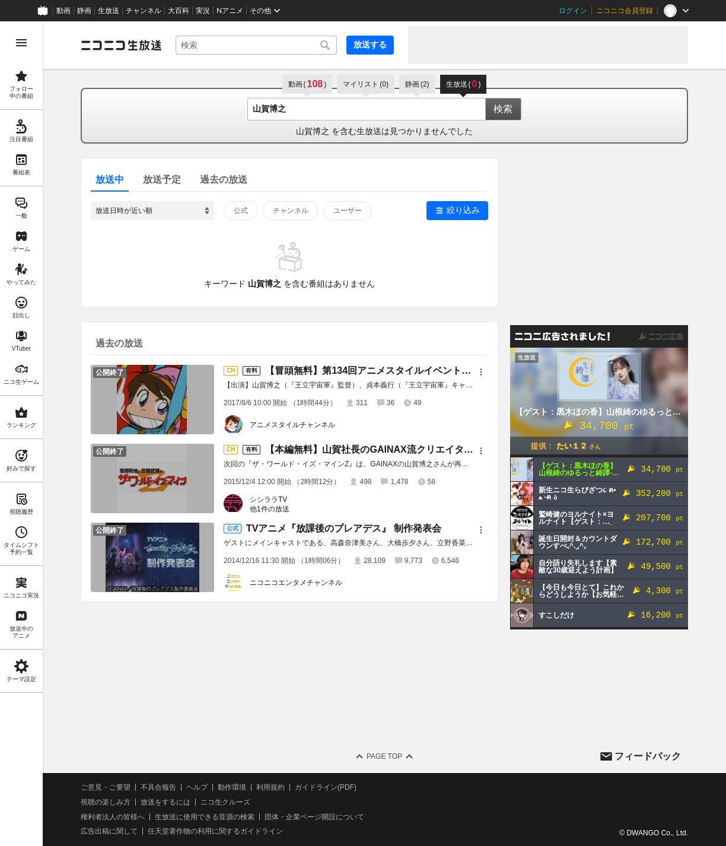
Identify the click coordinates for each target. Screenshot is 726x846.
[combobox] (256, 45)
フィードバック (647, 756)
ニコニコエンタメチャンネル (296, 582)
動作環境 (232, 787)
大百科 (178, 10)
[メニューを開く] (21, 43)
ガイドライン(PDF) (325, 787)
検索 (502, 109)
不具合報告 (158, 787)
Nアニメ (229, 10)
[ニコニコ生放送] (121, 45)
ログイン (573, 10)
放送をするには (165, 802)
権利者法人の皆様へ (113, 817)
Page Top (384, 756)
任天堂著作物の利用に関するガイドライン (215, 831)
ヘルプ (197, 787)
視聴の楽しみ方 (105, 802)
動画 (63, 10)
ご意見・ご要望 (105, 787)
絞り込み (463, 210)
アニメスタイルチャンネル (292, 425)
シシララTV (268, 499)
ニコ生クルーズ (225, 802)
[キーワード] (256, 45)
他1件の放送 (269, 509)
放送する (370, 44)
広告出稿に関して (109, 831)
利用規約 (270, 787)
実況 (203, 10)
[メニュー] (481, 372)
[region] (21, 433)
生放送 (108, 10)
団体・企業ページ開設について (314, 816)
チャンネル (143, 10)
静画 (84, 10)
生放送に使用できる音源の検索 (204, 816)
